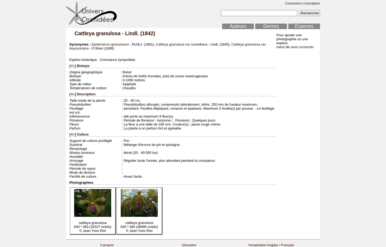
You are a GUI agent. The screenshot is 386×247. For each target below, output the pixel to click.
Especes (304, 26)
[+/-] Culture (79, 134)
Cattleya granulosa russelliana (181, 44)
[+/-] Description (82, 94)
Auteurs (238, 26)
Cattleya (84, 33)
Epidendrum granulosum (110, 44)
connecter (306, 47)
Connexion (293, 3)
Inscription (312, 3)
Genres (271, 26)
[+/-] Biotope (79, 66)
